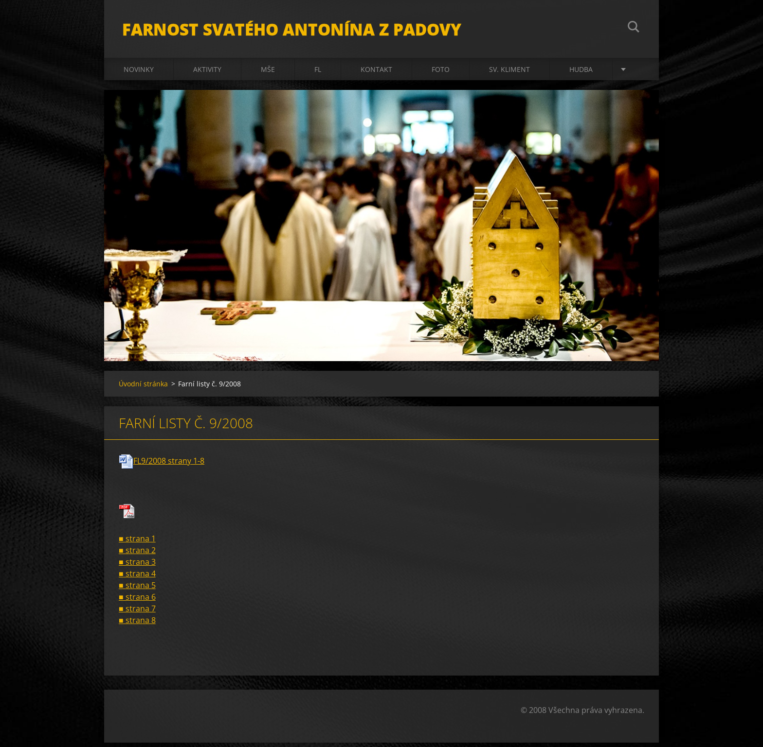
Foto (441, 73)
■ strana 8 (137, 624)
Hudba (581, 73)
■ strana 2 (137, 554)
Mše (268, 73)
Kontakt (376, 73)
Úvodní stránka (143, 388)
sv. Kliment (509, 73)
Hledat (633, 28)
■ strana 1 (137, 543)
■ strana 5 (137, 589)
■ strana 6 (137, 601)
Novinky (139, 73)
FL (317, 73)
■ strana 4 (137, 578)
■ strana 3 (137, 566)
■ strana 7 (137, 613)
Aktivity (207, 73)
